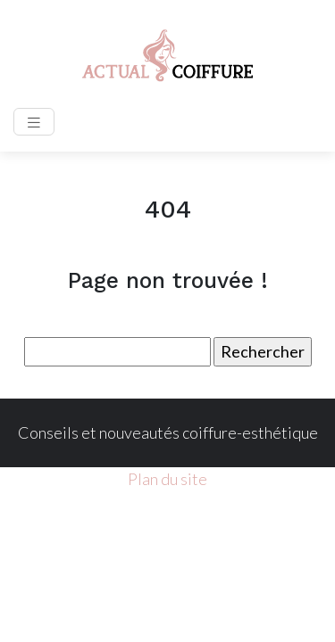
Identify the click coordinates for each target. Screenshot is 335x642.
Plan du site (167, 479)
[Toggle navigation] (33, 122)
